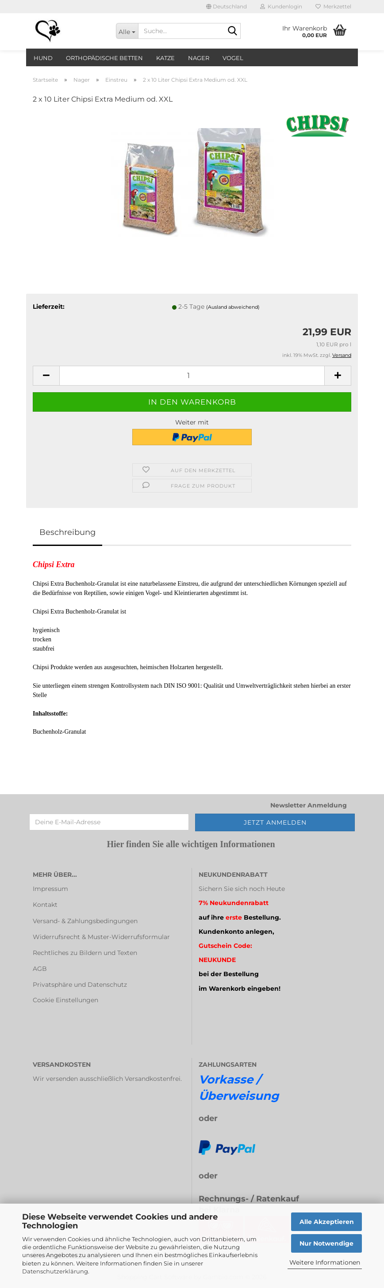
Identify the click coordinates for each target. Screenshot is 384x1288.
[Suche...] (127, 31)
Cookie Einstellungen (65, 1000)
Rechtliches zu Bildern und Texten (85, 953)
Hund (43, 57)
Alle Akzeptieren (327, 1222)
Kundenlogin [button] (281, 6)
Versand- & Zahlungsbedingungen (85, 921)
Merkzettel (333, 6)
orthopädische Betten (104, 57)
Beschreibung (67, 532)
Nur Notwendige (326, 1243)
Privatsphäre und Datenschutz (80, 985)
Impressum (50, 889)
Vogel (233, 57)
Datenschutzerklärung (55, 1271)
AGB (40, 969)
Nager (198, 57)
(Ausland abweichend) (233, 307)
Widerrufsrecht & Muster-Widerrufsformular (101, 937)
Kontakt (45, 905)
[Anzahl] (192, 376)
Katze (165, 57)
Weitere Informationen (324, 1262)
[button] (226, 6)
